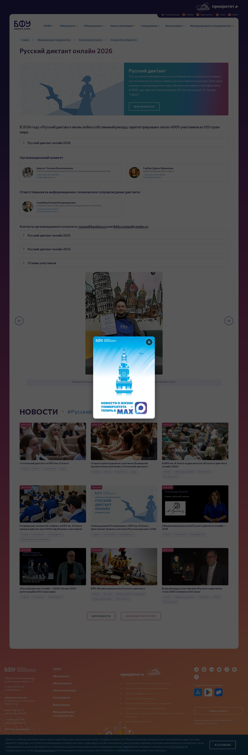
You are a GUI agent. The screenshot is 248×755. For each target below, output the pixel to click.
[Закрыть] (149, 342)
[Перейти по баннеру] (124, 377)
